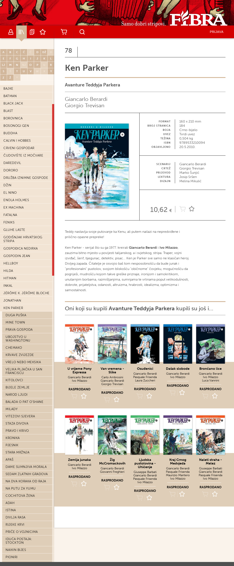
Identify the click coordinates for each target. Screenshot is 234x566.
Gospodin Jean (16, 256)
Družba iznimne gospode (25, 178)
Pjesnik (12, 445)
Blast (8, 111)
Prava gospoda (19, 330)
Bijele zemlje (18, 387)
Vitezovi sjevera (20, 416)
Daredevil (12, 163)
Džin (7, 185)
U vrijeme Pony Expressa (79, 370)
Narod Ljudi (17, 395)
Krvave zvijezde (20, 355)
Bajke (8, 88)
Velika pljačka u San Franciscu (24, 371)
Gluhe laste (14, 230)
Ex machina (13, 207)
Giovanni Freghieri (112, 472)
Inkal (8, 286)
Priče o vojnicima (22, 532)
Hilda (8, 271)
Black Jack (13, 103)
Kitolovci (14, 380)
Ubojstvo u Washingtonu (18, 338)
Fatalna (10, 215)
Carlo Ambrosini (112, 377)
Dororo (10, 170)
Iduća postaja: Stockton (19, 541)
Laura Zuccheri (145, 380)
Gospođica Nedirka (20, 248)
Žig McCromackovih (112, 461)
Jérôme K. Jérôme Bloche (26, 293)
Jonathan (12, 300)
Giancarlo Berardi (86, 99)
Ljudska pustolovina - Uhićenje (145, 463)
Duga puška (16, 315)
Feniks (8, 222)
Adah (10, 503)
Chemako (14, 348)
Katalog (21, 31)
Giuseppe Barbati (145, 472)
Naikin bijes (16, 550)
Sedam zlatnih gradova (27, 474)
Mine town (15, 322)
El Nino (10, 193)
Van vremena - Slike (112, 370)
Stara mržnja (17, 452)
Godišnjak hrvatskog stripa (22, 239)
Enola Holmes (16, 200)
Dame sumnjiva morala (26, 467)
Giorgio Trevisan (84, 105)
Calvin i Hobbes (17, 141)
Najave (32, 31)
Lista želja (42, 31)
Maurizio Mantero (178, 475)
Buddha (10, 133)
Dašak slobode (178, 369)
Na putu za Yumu (21, 488)
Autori (11, 31)
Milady (12, 409)
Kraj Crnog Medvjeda (177, 461)
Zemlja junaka (79, 460)
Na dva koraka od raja (26, 481)
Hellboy (10, 263)
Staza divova (17, 423)
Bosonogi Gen (16, 126)
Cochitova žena (20, 496)
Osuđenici (145, 369)
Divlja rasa (16, 517)
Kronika (13, 438)
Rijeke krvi (15, 524)
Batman (10, 96)
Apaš (9, 460)
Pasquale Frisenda (145, 377)
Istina (11, 510)
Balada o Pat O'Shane (24, 402)
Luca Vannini (210, 380)
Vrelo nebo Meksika (23, 362)
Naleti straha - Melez (210, 461)
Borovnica (13, 118)
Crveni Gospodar (18, 148)
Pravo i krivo (17, 431)
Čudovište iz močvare (23, 155)
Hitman (9, 278)
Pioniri (12, 557)
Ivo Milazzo (79, 381)
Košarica (63, 31)
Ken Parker (13, 308)
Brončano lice (210, 369)
